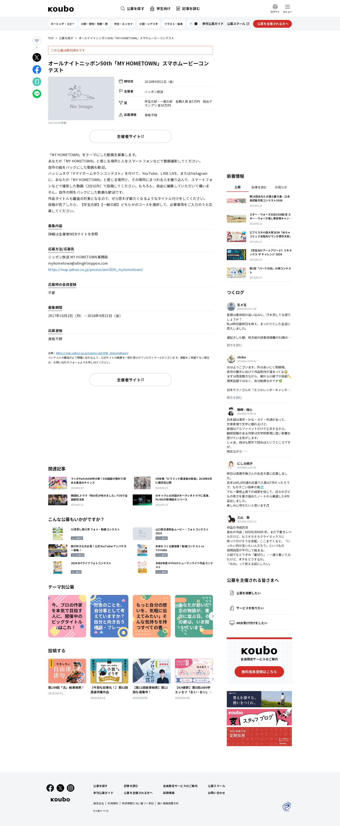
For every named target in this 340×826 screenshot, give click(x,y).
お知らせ (281, 187)
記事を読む (259, 187)
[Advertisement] (130, 425)
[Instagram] (70, 788)
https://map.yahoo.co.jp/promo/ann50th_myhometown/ (95, 269)
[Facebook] (50, 788)
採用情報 (169, 793)
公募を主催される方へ (138, 793)
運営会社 (98, 803)
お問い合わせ (216, 793)
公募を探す (66, 38)
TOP (51, 38)
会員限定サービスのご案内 (180, 786)
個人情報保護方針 (168, 803)
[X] (60, 788)
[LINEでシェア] (37, 93)
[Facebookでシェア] (37, 69)
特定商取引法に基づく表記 (138, 803)
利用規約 (113, 803)
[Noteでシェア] (37, 81)
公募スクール (216, 786)
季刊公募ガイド (103, 793)
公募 (238, 187)
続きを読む (234, 345)
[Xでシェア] (37, 57)
